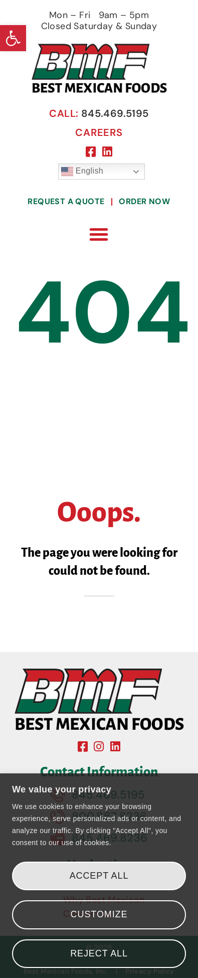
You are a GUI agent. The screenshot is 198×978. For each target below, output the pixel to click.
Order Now (144, 201)
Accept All (99, 876)
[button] (13, 38)
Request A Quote (66, 201)
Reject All (99, 953)
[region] (99, 875)
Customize (99, 914)
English (82, 172)
